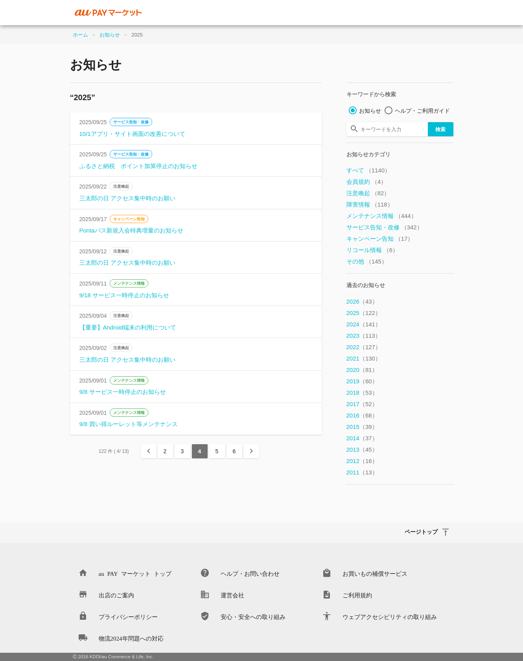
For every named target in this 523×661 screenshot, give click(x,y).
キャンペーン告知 (129, 219)
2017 (362, 404)
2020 (362, 369)
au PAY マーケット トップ (135, 573)
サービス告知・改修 (131, 122)
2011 (362, 472)
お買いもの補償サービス (375, 573)
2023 (363, 335)
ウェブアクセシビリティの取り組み (390, 616)
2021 (363, 358)
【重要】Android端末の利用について (128, 327)
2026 (362, 301)
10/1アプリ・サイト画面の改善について (132, 133)
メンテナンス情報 (129, 283)
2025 (363, 312)
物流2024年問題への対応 (131, 638)
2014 (362, 438)
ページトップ (421, 531)
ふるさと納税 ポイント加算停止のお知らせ (138, 166)
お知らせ (109, 35)
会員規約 (366, 181)
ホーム (80, 35)
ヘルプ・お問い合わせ (250, 573)
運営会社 (232, 595)
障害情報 (369, 204)
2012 (362, 461)
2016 (362, 415)
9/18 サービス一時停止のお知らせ (124, 295)
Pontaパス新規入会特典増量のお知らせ (131, 230)
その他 (366, 261)
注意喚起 (121, 186)
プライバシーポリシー (128, 616)
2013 (362, 449)
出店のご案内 (116, 595)
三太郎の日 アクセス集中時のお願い (127, 198)
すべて (368, 170)
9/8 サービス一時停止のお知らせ (122, 391)
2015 (362, 426)
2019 (362, 381)
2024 (363, 324)
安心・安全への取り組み (253, 616)
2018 (362, 392)
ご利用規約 (357, 595)
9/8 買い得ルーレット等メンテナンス (128, 424)
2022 (363, 347)
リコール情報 (372, 250)
